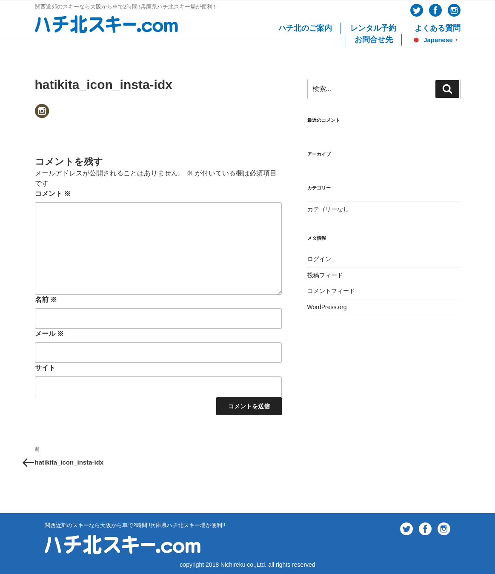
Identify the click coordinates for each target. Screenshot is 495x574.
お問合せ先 (374, 39)
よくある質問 (438, 28)
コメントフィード (331, 290)
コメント (53, 193)
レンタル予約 (373, 28)
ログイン (319, 258)
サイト (45, 367)
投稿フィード (325, 275)
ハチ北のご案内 (305, 28)
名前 (46, 299)
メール (49, 333)
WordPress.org (327, 307)
